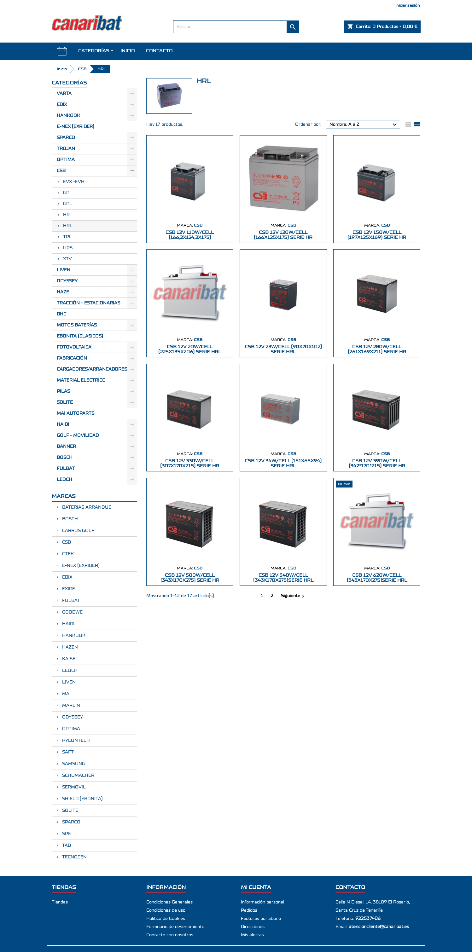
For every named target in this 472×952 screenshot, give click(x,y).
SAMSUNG (73, 764)
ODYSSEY (72, 717)
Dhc (61, 314)
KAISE (68, 659)
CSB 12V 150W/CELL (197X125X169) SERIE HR (376, 235)
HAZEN (69, 647)
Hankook (68, 115)
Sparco (66, 138)
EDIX (66, 577)
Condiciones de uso (165, 910)
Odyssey (67, 281)
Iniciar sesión (407, 5)
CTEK (67, 554)
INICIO (127, 51)
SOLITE (65, 402)
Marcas (64, 496)
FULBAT (66, 468)
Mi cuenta (256, 887)
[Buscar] (236, 26)
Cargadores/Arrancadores (92, 369)
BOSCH (65, 457)
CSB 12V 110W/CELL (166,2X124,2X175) (190, 235)
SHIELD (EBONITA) (82, 799)
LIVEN (68, 682)
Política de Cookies (165, 918)
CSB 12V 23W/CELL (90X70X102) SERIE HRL (283, 349)
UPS (68, 248)
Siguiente (293, 596)
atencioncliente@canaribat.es (379, 927)
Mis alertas (252, 935)
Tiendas (60, 902)
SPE (66, 834)
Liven (63, 270)
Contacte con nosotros (169, 935)
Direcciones (253, 927)
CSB (61, 171)
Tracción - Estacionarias (88, 303)
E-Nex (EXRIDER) (75, 126)
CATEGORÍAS (93, 51)
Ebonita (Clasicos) (80, 336)
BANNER (66, 446)
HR (66, 215)
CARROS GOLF (77, 530)
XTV (67, 259)
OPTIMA (70, 729)
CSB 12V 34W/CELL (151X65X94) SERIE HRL (283, 463)
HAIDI (63, 424)
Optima (66, 160)
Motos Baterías (77, 325)
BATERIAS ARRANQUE (86, 507)
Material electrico (81, 380)
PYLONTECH (75, 740)
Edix (62, 104)
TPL (67, 237)
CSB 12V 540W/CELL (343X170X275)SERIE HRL (283, 578)
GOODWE (72, 612)
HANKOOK (73, 635)
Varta (64, 93)
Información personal (262, 902)
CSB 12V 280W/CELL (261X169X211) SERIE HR (377, 349)
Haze (63, 292)
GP (66, 193)
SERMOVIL (73, 787)
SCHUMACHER (77, 775)
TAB (66, 845)
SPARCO (70, 822)
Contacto (159, 51)
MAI (66, 694)
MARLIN (70, 705)
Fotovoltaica (74, 347)
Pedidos (249, 910)
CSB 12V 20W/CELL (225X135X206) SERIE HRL (189, 349)
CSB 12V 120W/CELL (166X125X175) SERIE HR (283, 235)
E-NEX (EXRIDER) (80, 565)
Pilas (63, 391)
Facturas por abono (261, 918)
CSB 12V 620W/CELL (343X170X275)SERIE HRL (377, 578)
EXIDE (68, 589)
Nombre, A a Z (364, 125)
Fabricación (72, 358)
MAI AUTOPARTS (75, 413)
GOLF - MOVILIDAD (78, 435)
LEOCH (64, 479)
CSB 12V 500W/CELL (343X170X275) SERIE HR (189, 578)
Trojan (66, 149)
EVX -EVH (73, 182)
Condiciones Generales (169, 902)
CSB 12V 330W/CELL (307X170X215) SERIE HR (189, 463)
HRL (68, 226)
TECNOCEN (74, 857)
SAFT (67, 752)
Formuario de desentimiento (175, 927)
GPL (67, 204)
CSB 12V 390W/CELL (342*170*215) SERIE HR (377, 463)
